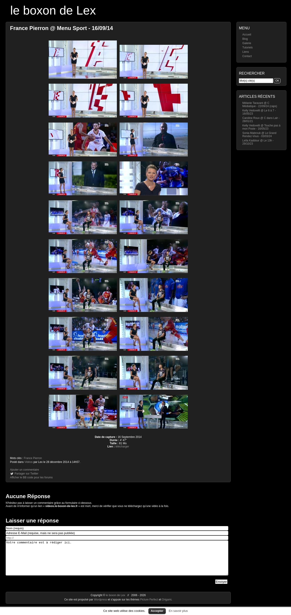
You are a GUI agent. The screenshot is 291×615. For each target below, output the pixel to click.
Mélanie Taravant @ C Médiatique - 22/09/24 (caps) (259, 104)
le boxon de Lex (53, 10)
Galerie (246, 43)
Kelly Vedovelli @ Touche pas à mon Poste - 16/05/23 (261, 127)
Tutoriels (247, 47)
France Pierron (33, 458)
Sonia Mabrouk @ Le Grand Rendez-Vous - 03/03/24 (259, 134)
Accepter (157, 610)
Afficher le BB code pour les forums (31, 477)
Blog (245, 38)
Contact (247, 56)
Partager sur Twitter (26, 473)
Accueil (246, 34)
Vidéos (28, 462)
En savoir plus (178, 610)
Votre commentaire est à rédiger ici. (117, 561)
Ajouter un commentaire (24, 469)
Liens (245, 51)
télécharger (122, 446)
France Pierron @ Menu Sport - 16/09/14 (61, 28)
